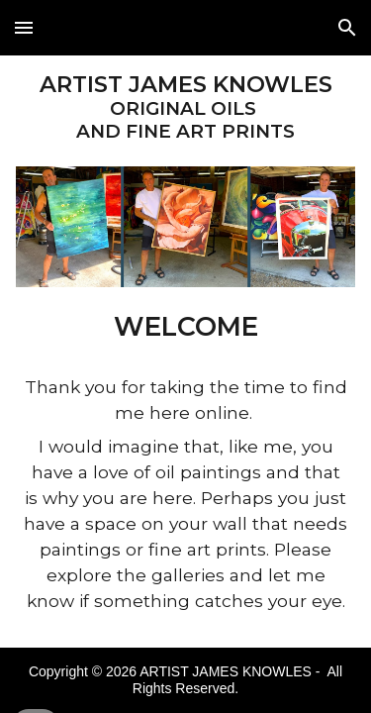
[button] (23, 27)
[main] (186, 107)
